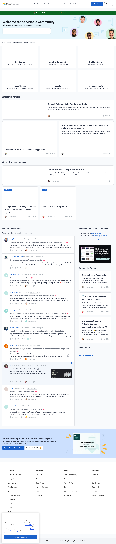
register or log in (96, 234)
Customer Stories (70, 491)
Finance (39, 495)
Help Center (73, 4)
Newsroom (12, 520)
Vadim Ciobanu (14, 328)
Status (10, 516)
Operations (40, 483)
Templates (95, 491)
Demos (66, 487)
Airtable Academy (70, 475)
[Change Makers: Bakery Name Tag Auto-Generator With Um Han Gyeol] (20, 203)
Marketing (39, 479)
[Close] (36, 528)
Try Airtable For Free (15, 524)
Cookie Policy (28, 537)
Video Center (68, 483)
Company (11, 499)
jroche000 (13, 406)
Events (57, 4)
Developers (96, 483)
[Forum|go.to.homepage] (11, 4)
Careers (10, 507)
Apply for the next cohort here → (71, 13)
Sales (38, 491)
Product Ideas (48, 4)
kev (11, 365)
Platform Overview (14, 475)
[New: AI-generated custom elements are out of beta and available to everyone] (86, 139)
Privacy (48, 541)
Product (39, 475)
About (10, 503)
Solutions (39, 471)
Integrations (12, 479)
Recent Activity (7, 233)
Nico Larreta (14, 345)
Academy (64, 4)
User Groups (37, 4)
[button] (97, 4)
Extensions (12, 483)
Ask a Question (99, 240)
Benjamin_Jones (15, 274)
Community (96, 487)
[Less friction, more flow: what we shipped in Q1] (29, 139)
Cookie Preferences (86, 541)
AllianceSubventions (16, 257)
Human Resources (42, 487)
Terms (55, 541)
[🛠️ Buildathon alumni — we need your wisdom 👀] (95, 303)
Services (95, 479)
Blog (9, 511)
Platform (11, 471)
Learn (66, 471)
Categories (18, 233)
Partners (95, 475)
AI (9, 491)
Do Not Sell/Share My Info (68, 541)
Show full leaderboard (87, 355)
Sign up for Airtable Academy (13, 448)
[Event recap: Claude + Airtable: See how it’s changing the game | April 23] (95, 330)
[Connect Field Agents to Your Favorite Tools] (58, 110)
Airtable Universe (98, 495)
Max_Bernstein (14, 239)
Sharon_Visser (14, 310)
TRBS (11, 388)
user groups (96, 238)
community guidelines (100, 236)
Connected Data (14, 495)
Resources (95, 471)
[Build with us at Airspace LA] (58, 203)
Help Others (28, 233)
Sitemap (40, 541)
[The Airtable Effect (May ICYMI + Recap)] (58, 175)
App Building (12, 487)
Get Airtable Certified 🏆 (33, 448)
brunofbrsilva (14, 292)
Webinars (67, 495)
